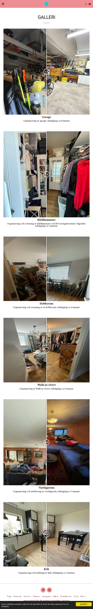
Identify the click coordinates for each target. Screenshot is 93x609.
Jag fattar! (83, 604)
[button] (3, 3)
